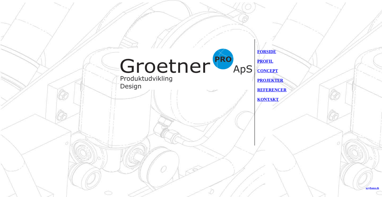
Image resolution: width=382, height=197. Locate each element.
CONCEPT (267, 70)
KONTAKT (268, 99)
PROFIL (265, 61)
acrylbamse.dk (372, 188)
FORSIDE (266, 51)
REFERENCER (271, 90)
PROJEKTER (270, 80)
